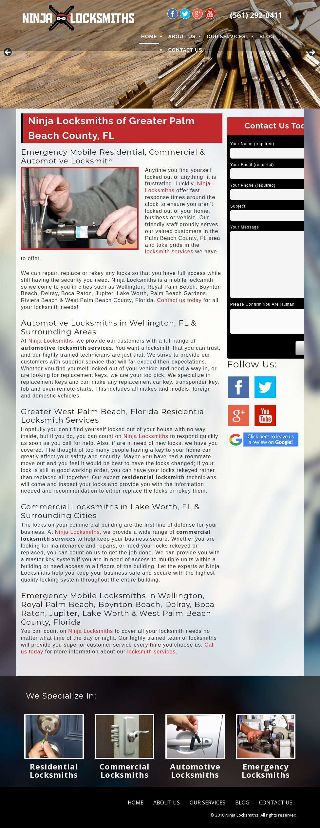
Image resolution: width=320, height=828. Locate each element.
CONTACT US (185, 50)
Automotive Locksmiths (195, 770)
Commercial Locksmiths (125, 770)
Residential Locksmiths (54, 770)
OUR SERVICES (226, 37)
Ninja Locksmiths (50, 341)
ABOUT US (182, 37)
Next (312, 53)
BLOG (266, 37)
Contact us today (179, 300)
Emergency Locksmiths (266, 770)
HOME (149, 37)
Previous (8, 53)
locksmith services (169, 251)
